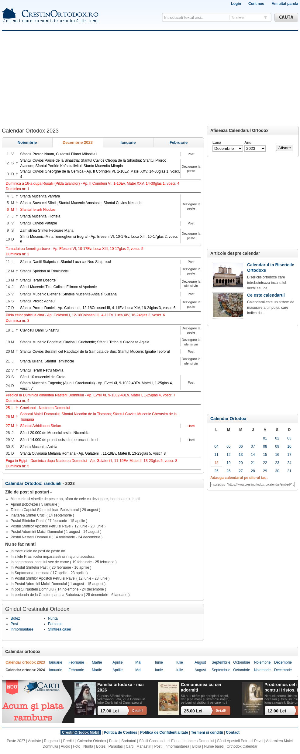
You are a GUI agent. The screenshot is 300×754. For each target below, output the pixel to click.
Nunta (53, 618)
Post (14, 624)
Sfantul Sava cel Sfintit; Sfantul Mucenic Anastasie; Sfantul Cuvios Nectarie (81, 203)
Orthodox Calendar (241, 746)
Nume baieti (214, 746)
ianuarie (128, 142)
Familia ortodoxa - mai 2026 (120, 687)
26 (228, 471)
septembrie (221, 662)
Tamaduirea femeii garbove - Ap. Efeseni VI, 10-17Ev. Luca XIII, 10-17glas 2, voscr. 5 (74, 249)
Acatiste (34, 741)
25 (216, 471)
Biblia (196, 746)
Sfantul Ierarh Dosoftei (38, 280)
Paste (114, 741)
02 (277, 438)
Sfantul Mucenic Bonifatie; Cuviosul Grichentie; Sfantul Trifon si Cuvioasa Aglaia (84, 342)
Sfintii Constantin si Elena (160, 741)
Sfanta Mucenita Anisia (38, 447)
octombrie (241, 662)
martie (97, 662)
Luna (216, 142)
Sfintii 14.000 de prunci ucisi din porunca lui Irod (59, 440)
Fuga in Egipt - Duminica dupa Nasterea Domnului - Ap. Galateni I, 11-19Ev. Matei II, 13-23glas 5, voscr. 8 (91, 461)
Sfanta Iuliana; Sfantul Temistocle (47, 361)
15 (265, 455)
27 (241, 471)
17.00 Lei (109, 711)
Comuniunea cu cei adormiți (201, 687)
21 (253, 463)
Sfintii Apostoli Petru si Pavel (240, 741)
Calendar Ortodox (228, 418)
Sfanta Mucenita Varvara (40, 196)
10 (289, 446)
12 (228, 455)
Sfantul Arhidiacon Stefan (40, 426)
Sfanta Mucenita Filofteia (40, 216)
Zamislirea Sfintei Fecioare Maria (46, 230)
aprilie (117, 662)
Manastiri (143, 746)
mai (138, 662)
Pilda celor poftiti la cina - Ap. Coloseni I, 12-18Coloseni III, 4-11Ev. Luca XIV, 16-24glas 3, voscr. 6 (85, 315)
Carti (129, 746)
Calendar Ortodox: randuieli (34, 483)
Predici (68, 741)
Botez (15, 618)
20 (241, 463)
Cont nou (256, 4)
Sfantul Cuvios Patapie (38, 223)
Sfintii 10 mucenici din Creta (42, 377)
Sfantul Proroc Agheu (37, 301)
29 (265, 471)
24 (289, 463)
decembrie (283, 662)
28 (253, 471)
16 (277, 455)
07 (253, 446)
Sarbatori (128, 741)
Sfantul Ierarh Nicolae (37, 209)
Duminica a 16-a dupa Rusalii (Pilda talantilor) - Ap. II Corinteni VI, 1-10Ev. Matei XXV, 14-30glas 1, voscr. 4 (92, 183)
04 (216, 446)
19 (228, 463)
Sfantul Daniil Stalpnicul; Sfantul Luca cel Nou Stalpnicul (65, 262)
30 (277, 471)
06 (241, 446)
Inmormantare (22, 629)
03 (289, 438)
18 (216, 463)
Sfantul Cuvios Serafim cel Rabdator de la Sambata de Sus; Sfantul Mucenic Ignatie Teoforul (95, 351)
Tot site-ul (237, 17)
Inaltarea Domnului (199, 741)
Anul (248, 142)
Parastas (55, 624)
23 (277, 463)
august (200, 662)
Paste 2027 (16, 741)
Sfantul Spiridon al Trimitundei (44, 271)
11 (216, 455)
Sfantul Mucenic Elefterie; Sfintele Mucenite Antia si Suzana (68, 294)
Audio (65, 746)
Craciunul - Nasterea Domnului (45, 408)
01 (265, 438)
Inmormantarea (176, 746)
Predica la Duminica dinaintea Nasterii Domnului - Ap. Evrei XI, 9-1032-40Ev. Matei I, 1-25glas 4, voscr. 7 (90, 395)
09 (277, 446)
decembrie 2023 (78, 142)
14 (253, 455)
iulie (179, 662)
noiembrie (27, 142)
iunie (159, 662)
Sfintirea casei (59, 629)
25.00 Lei (193, 711)
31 (289, 471)
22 (265, 463)
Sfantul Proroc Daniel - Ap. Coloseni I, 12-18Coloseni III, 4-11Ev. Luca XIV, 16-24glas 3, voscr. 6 (97, 308)
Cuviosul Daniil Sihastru (39, 330)
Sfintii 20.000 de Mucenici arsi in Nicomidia (54, 433)
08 (265, 446)
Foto (77, 746)
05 (228, 446)
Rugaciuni (52, 741)
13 (241, 455)
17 (289, 455)
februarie (179, 142)
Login (236, 4)
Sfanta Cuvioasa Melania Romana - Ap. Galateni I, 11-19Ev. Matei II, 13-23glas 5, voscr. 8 (93, 453)
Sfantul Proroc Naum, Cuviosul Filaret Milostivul (58, 154)
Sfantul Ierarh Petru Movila (41, 370)
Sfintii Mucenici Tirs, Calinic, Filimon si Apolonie (58, 287)
